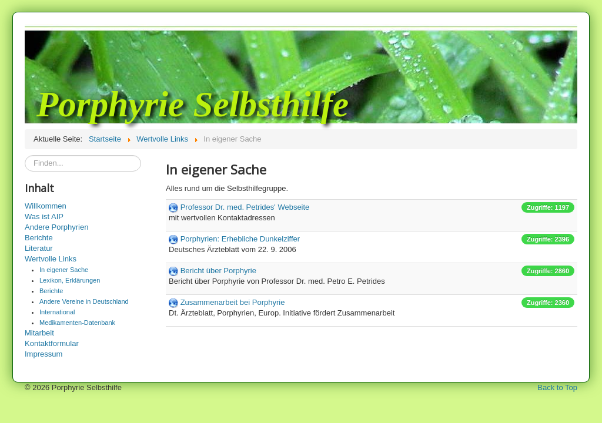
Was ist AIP (44, 216)
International (57, 311)
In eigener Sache (63, 269)
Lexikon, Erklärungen (69, 280)
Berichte (39, 237)
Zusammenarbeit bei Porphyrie (232, 302)
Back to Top (557, 387)
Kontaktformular (52, 343)
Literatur (39, 248)
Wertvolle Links (50, 258)
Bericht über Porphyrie (218, 270)
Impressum (43, 354)
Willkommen (45, 206)
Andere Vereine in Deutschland (84, 301)
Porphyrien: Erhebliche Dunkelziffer (240, 238)
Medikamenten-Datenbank (77, 322)
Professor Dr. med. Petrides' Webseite (245, 207)
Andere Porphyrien (56, 227)
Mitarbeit (39, 332)
